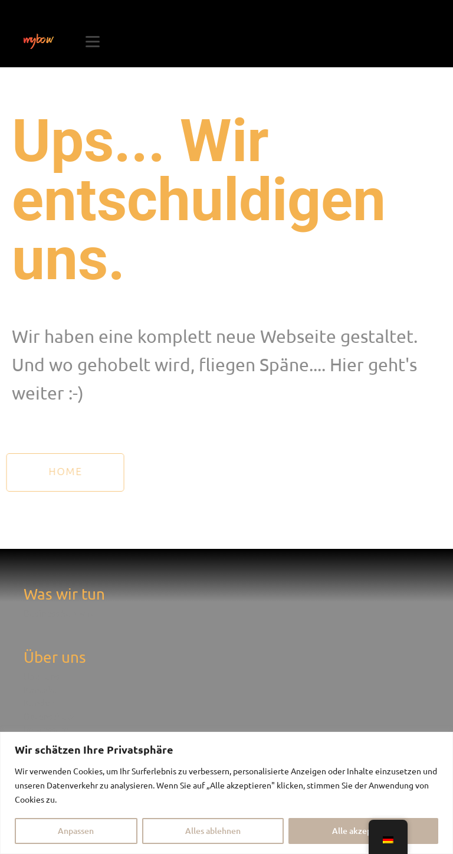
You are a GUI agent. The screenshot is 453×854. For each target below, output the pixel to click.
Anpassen (76, 830)
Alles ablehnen (213, 830)
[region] (226, 793)
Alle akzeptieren (363, 830)
